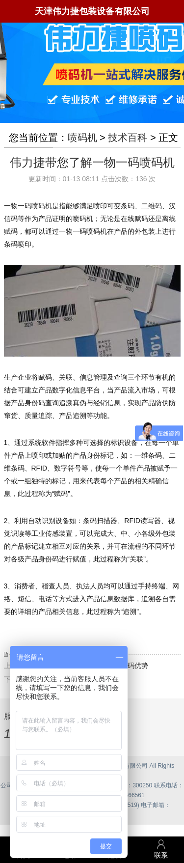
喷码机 (82, 137)
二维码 (151, 206)
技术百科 (127, 137)
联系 (161, 849)
